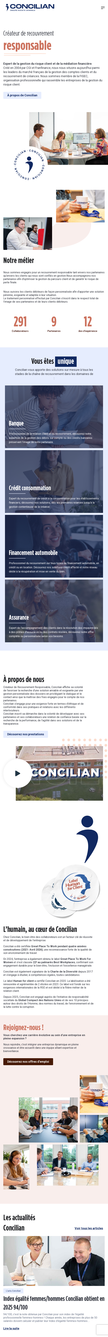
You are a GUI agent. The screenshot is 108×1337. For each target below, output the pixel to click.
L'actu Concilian (13, 1278)
